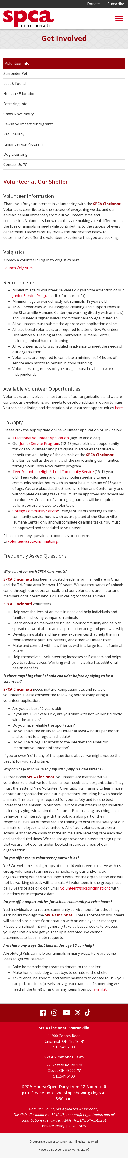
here (119, 407)
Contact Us (15, 164)
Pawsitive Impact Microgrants (28, 124)
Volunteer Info (17, 63)
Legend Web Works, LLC (71, 1149)
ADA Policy (77, 1125)
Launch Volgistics (18, 267)
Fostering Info (15, 103)
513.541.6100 (64, 1047)
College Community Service (35, 510)
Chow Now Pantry (18, 113)
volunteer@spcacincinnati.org (33, 541)
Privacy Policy (53, 1125)
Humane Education (19, 93)
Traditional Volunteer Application (40, 437)
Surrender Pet (15, 73)
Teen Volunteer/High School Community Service (53, 471)
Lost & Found (14, 83)
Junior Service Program (23, 144)
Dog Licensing (15, 154)
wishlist (100, 989)
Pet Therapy (13, 134)
